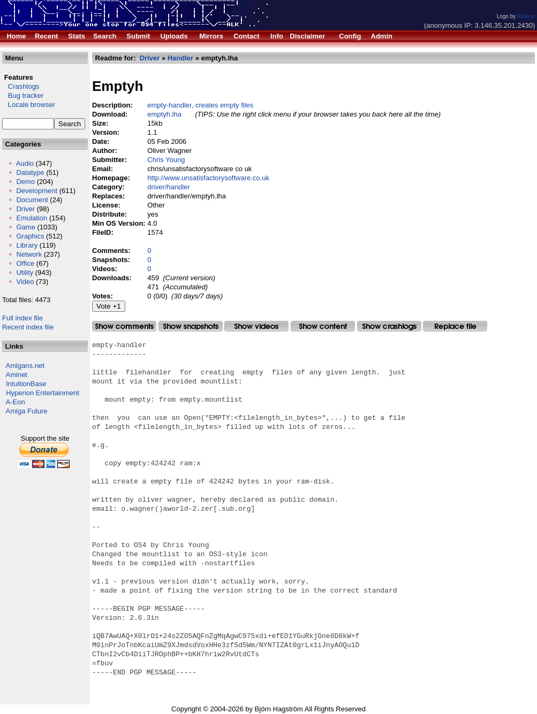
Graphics (30, 236)
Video (25, 282)
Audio (25, 163)
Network (29, 254)
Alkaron (526, 16)
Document (32, 200)
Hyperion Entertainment (42, 393)
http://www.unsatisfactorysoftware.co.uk (208, 178)
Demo (25, 182)
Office (25, 263)
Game (25, 227)
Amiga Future (27, 411)
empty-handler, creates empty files (200, 105)
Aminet (16, 375)
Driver (25, 209)
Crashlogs (20, 86)
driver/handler (168, 187)
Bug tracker (22, 95)
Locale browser (28, 105)
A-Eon (15, 402)
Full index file (22, 318)
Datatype (30, 172)
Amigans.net (25, 366)
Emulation (31, 218)
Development (36, 191)
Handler (180, 58)
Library (26, 245)
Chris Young (166, 160)
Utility (24, 272)
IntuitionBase (26, 384)
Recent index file (28, 327)
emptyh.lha (164, 114)
